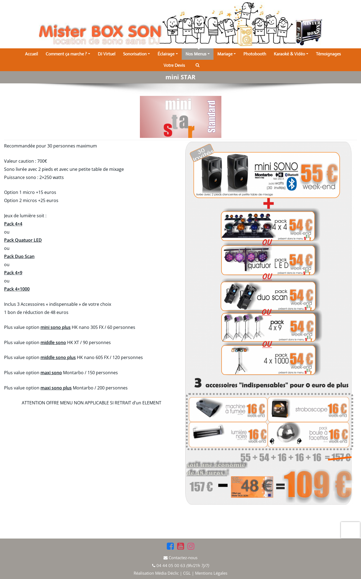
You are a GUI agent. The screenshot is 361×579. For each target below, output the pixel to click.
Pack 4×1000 (17, 289)
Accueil (31, 54)
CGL (187, 573)
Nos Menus (198, 54)
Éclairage (168, 54)
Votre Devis (174, 65)
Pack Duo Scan (19, 256)
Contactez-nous (183, 557)
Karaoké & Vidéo (291, 54)
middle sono (53, 342)
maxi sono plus (56, 388)
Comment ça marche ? (68, 54)
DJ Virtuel (106, 54)
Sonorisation (136, 54)
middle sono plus (58, 357)
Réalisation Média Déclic (157, 573)
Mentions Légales (211, 573)
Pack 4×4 (13, 224)
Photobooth (254, 54)
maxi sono (51, 373)
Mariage (226, 54)
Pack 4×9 (13, 273)
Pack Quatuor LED (23, 240)
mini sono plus (55, 327)
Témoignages (328, 54)
